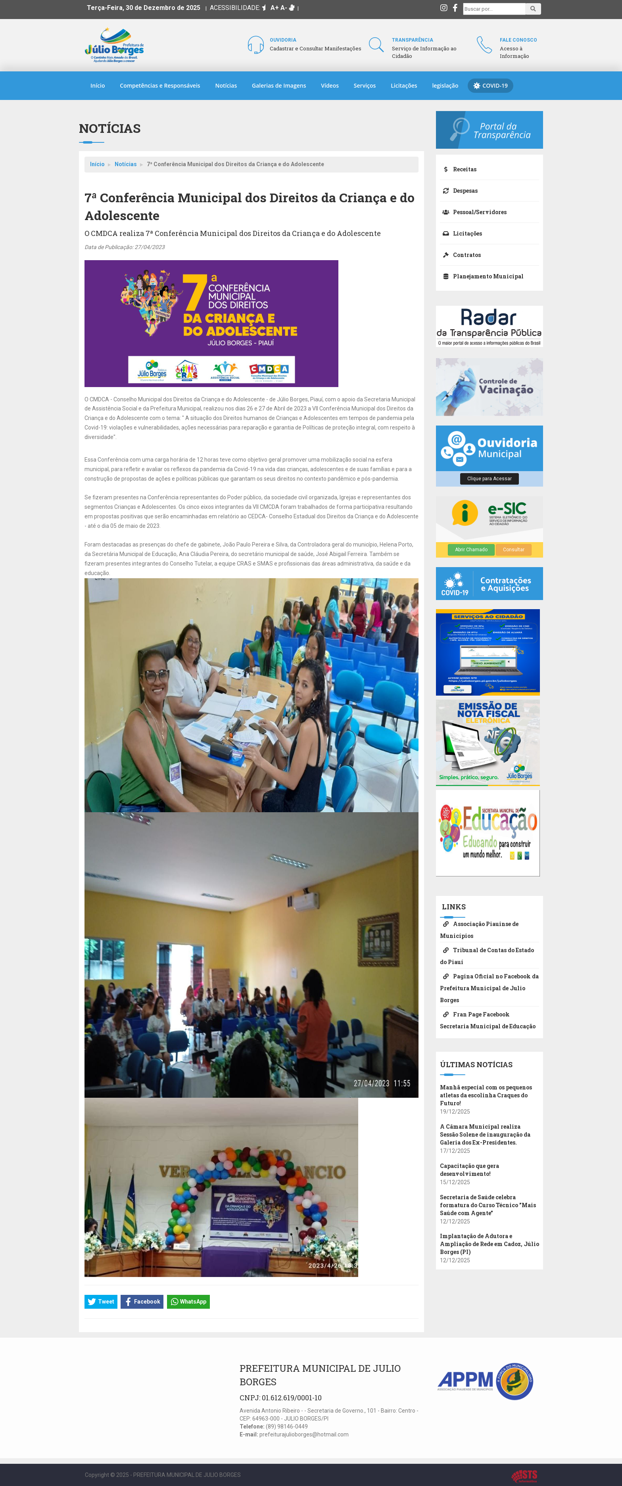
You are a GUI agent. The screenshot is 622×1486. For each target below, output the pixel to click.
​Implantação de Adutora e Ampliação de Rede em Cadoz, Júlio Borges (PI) (489, 1244)
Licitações (404, 85)
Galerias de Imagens (279, 85)
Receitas (458, 169)
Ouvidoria (283, 40)
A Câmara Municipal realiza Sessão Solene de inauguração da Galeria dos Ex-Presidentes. (485, 1134)
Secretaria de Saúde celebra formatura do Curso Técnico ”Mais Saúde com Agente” (488, 1205)
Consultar (513, 549)
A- (283, 8)
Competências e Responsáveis (160, 85)
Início (97, 85)
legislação (445, 85)
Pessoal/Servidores (473, 212)
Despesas (459, 190)
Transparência (412, 40)
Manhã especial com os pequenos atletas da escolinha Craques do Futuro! (486, 1095)
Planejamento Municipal (482, 276)
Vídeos (330, 85)
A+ (275, 8)
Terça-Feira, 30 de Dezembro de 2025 (143, 8)
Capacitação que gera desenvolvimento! (469, 1169)
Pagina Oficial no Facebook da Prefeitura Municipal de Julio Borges (489, 988)
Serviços (365, 85)
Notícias (226, 85)
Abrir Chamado (471, 549)
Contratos (460, 255)
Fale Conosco (518, 40)
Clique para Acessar (489, 478)
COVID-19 (490, 86)
